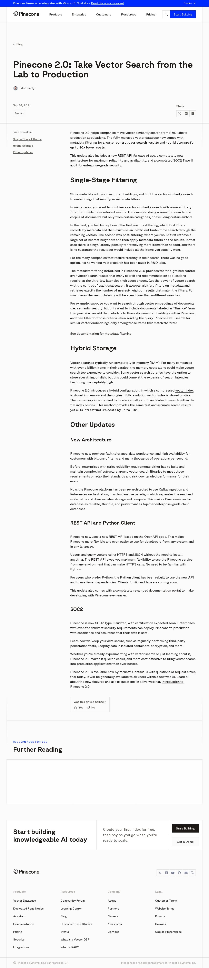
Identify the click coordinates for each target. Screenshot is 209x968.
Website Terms (164, 908)
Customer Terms (166, 900)
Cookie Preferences (168, 931)
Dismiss (190, 3)
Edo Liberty (27, 88)
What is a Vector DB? (75, 939)
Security (18, 939)
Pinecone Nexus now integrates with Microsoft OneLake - (68, 3)
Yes (78, 707)
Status (65, 931)
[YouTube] (173, 872)
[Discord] (186, 872)
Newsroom (115, 924)
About (112, 900)
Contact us (140, 672)
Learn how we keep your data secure (97, 641)
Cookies (160, 924)
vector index (184, 390)
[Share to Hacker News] (192, 113)
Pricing (17, 931)
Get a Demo (185, 841)
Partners (113, 908)
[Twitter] (160, 872)
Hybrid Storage (23, 145)
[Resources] (129, 14)
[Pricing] (151, 14)
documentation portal (165, 590)
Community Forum (73, 900)
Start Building (182, 14)
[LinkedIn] (166, 872)
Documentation (23, 924)
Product (19, 113)
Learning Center (71, 908)
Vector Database (24, 900)
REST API (116, 536)
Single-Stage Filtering (27, 139)
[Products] (55, 14)
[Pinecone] (26, 14)
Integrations (21, 947)
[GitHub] (179, 872)
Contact (113, 931)
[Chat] (192, 872)
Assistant (19, 916)
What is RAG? (70, 947)
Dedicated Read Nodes (28, 908)
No (91, 707)
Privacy (160, 916)
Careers (113, 916)
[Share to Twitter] (179, 113)
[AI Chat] (166, 14)
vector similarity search (143, 132)
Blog (64, 916)
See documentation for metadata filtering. (101, 333)
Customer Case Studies (76, 924)
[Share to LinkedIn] (186, 113)
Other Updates (23, 152)
